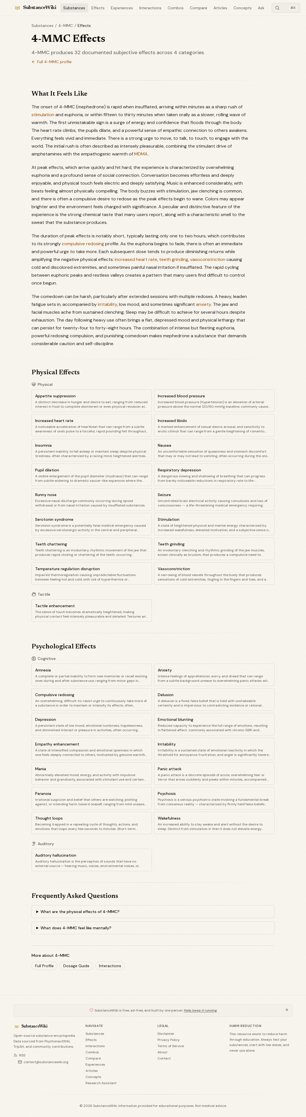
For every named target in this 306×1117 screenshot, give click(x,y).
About (162, 1052)
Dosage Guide (76, 965)
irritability (107, 304)
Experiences (122, 7)
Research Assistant (101, 1083)
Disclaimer (166, 1033)
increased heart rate (136, 259)
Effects (98, 7)
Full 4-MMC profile (52, 61)
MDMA (141, 154)
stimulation (43, 115)
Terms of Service (171, 1046)
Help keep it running (200, 1010)
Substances (74, 7)
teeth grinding (173, 259)
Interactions (150, 7)
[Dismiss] (287, 1010)
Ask (261, 7)
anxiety (203, 304)
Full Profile (44, 965)
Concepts (242, 7)
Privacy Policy (169, 1040)
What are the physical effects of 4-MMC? (80, 911)
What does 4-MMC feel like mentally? (75, 927)
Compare (198, 7)
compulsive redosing (83, 244)
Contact (164, 1058)
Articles (220, 7)
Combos (176, 7)
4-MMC (65, 25)
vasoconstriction (207, 259)
